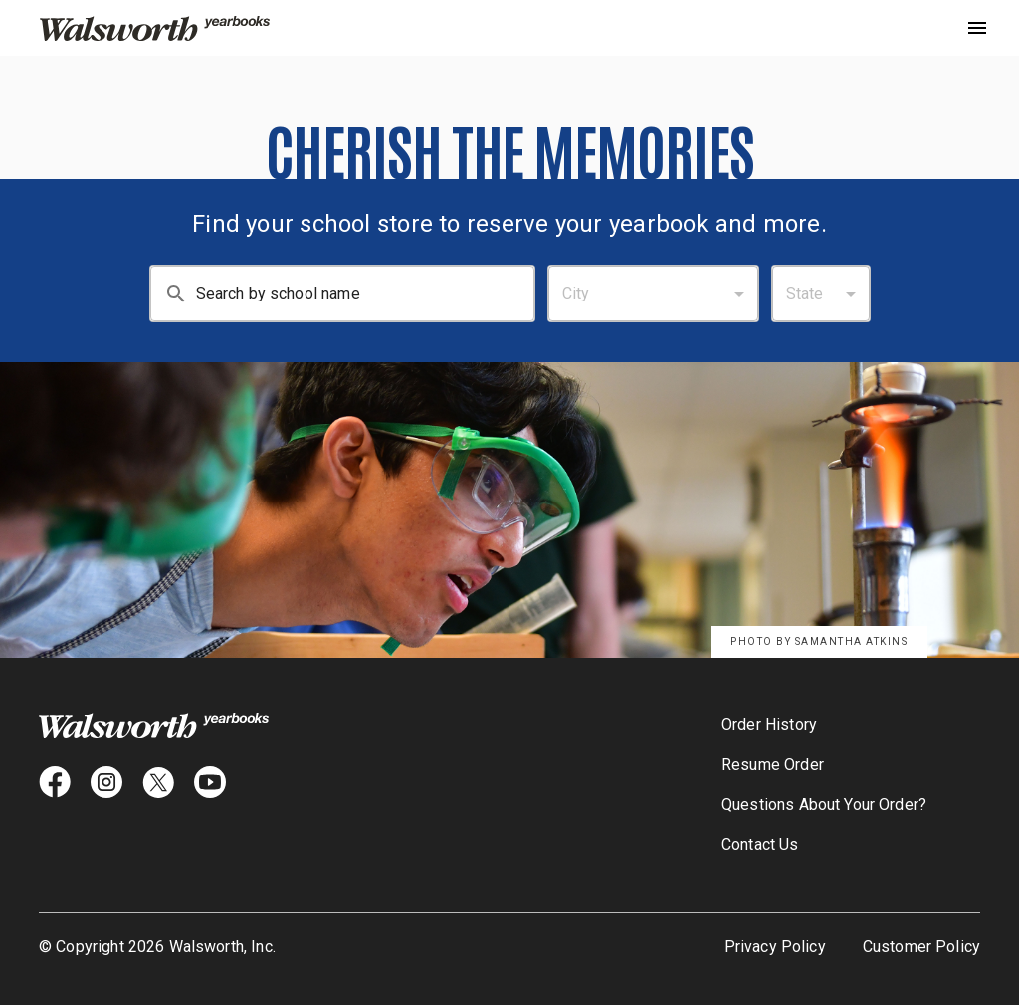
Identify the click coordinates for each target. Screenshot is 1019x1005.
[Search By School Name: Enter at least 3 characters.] (365, 293)
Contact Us (760, 844)
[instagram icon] (106, 782)
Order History (769, 724)
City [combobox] (576, 293)
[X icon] (158, 782)
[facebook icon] (55, 782)
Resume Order (772, 764)
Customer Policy (921, 946)
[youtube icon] (210, 782)
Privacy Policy (775, 946)
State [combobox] (805, 293)
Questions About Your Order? (823, 804)
